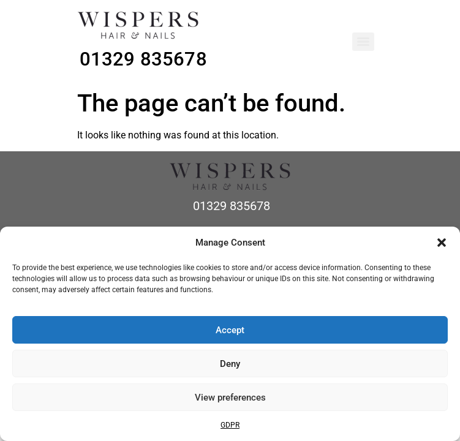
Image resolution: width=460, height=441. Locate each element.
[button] (441, 242)
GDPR (230, 425)
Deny (230, 363)
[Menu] (363, 41)
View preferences (230, 397)
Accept (230, 330)
